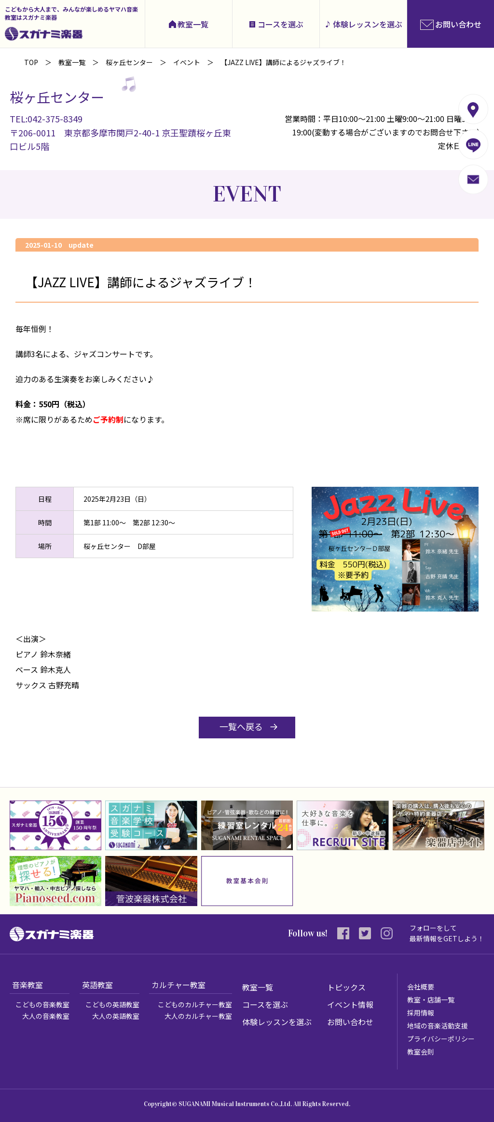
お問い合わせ (350, 1022)
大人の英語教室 (115, 1016)
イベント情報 (350, 1004)
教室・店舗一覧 (430, 999)
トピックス (346, 987)
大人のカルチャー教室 (198, 1016)
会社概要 (420, 986)
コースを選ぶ (280, 24)
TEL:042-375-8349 (46, 118)
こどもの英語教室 (112, 1004)
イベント (186, 62)
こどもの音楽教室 (42, 1004)
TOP (31, 62)
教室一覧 (193, 24)
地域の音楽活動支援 (437, 1025)
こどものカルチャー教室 (195, 1004)
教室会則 (420, 1051)
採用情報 (420, 1012)
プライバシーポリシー (441, 1038)
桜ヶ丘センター (129, 62)
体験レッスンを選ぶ (367, 24)
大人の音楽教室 (45, 1016)
